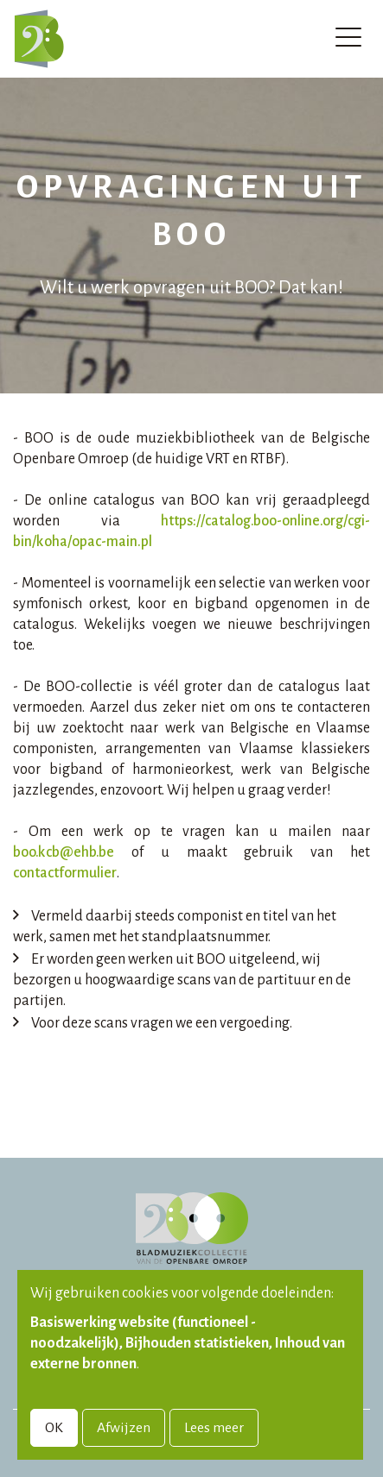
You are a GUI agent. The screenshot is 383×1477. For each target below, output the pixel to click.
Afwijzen (123, 1428)
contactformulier (65, 873)
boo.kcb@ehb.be (63, 852)
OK (54, 1428)
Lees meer (214, 1428)
